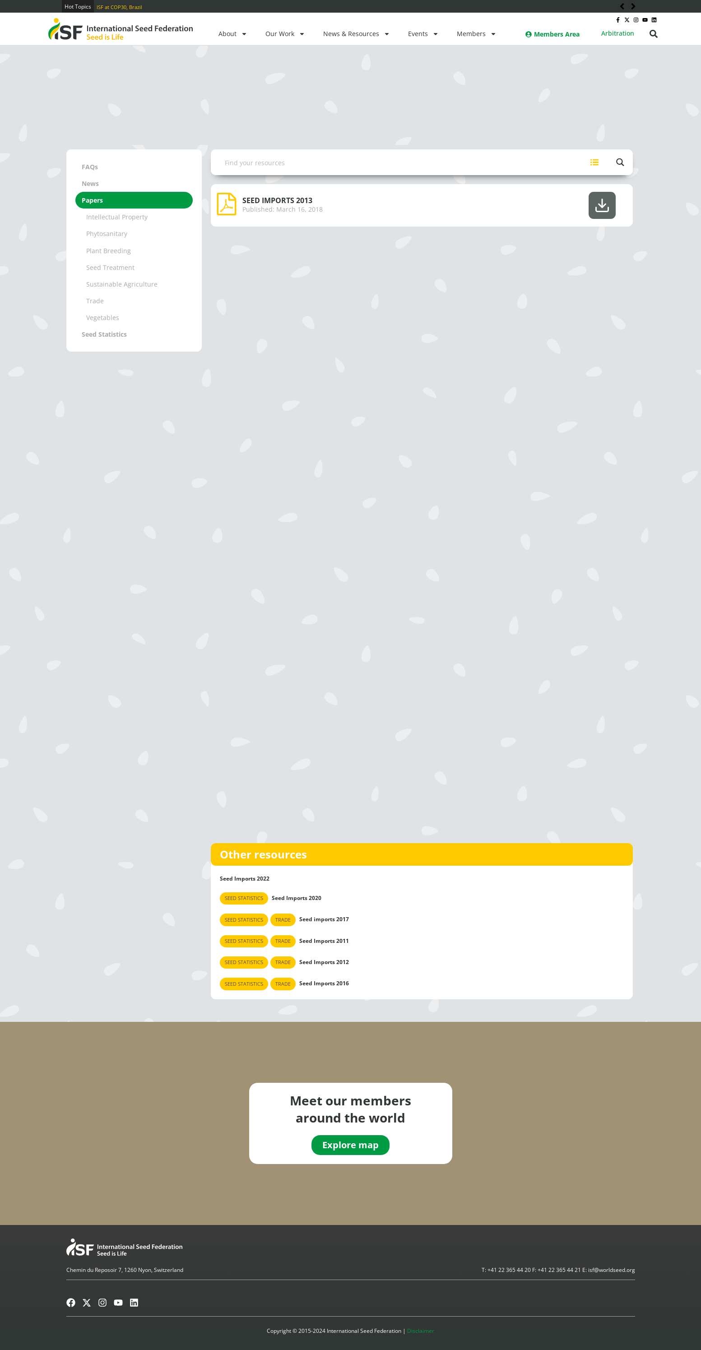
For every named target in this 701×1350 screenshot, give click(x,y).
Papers (92, 200)
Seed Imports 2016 (284, 984)
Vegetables (102, 317)
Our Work (285, 34)
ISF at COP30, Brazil (119, 7)
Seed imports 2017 (284, 920)
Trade (95, 301)
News (90, 183)
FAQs (90, 166)
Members (477, 34)
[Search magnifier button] (620, 162)
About (232, 34)
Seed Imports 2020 (270, 898)
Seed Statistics (104, 334)
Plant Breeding (108, 250)
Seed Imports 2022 (244, 878)
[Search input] (397, 162)
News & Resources (356, 34)
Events (423, 34)
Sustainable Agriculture (122, 284)
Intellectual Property (117, 217)
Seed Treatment (110, 267)
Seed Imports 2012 (284, 962)
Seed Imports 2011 (284, 941)
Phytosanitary (106, 233)
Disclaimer (420, 1331)
